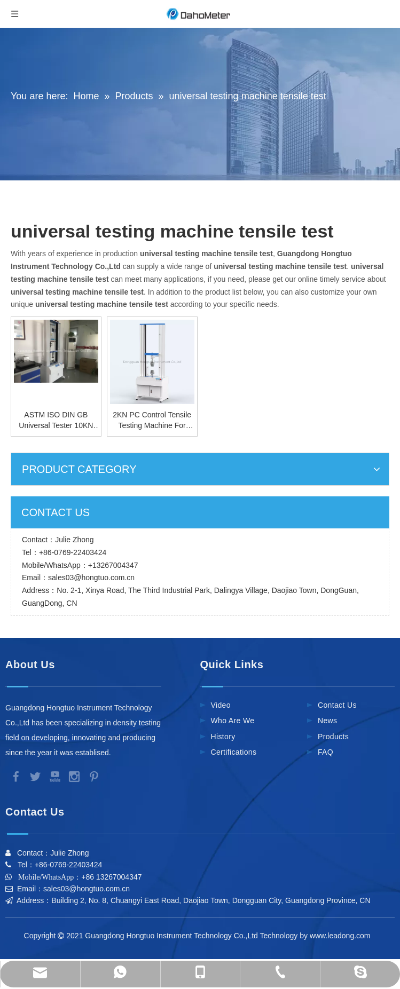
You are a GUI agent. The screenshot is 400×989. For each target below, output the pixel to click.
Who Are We (233, 720)
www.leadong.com (342, 935)
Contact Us (337, 705)
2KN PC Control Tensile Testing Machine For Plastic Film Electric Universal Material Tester (152, 420)
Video (221, 705)
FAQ (325, 752)
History (223, 736)
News (327, 720)
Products (333, 736)
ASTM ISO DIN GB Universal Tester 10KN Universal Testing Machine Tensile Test (56, 420)
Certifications (234, 752)
